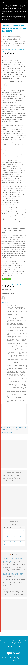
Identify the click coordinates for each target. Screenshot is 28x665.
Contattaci (21, 643)
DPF (8, 640)
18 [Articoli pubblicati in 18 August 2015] (7, 539)
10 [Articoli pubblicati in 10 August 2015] (4, 536)
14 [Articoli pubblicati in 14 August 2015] (17, 536)
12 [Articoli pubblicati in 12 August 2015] (10, 536)
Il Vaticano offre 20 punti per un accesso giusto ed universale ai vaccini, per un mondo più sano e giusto (13, 560)
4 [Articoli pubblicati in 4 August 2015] (7, 533)
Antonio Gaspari (20, 49)
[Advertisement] (14, 415)
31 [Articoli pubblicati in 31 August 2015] (4, 544)
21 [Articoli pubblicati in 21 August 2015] (17, 539)
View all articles (6, 302)
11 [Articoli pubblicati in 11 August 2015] (7, 536)
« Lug (4, 548)
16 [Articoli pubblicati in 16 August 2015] (23, 536)
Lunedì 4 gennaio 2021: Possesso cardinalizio (14, 588)
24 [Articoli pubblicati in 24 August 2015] (4, 541)
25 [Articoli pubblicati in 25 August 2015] (7, 541)
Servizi (25, 640)
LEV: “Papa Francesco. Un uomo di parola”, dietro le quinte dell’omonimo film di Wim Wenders (13, 575)
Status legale (7, 643)
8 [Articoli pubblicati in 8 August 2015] (20, 533)
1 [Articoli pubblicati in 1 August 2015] (20, 530)
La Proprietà (19, 640)
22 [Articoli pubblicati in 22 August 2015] (20, 539)
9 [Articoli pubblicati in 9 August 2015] (23, 533)
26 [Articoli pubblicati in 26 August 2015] (10, 541)
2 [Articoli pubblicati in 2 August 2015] (23, 530)
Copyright (14, 643)
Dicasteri (4, 51)
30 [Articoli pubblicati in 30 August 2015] (23, 541)
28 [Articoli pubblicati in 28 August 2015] (17, 541)
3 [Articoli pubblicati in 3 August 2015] (4, 533)
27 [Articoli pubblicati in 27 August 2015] (14, 541)
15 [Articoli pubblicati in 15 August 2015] (20, 536)
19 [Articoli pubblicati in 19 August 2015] (10, 539)
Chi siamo (3, 640)
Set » (7, 548)
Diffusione (12, 640)
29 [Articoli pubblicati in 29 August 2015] (20, 541)
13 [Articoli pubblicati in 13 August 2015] (14, 536)
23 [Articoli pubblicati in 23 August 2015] (23, 539)
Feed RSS (14, 555)
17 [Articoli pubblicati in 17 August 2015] (4, 539)
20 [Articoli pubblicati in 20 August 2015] (14, 539)
